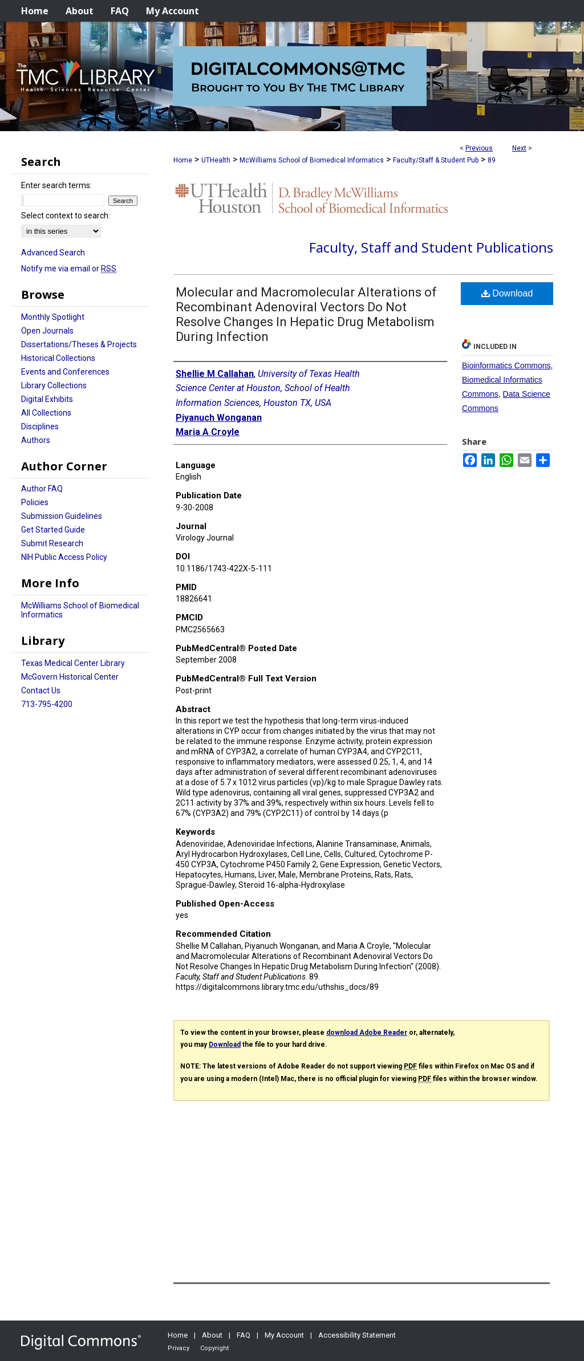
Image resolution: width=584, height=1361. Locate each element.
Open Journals (47, 330)
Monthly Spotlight (52, 317)
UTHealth (215, 160)
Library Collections (54, 385)
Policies (34, 502)
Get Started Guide (53, 529)
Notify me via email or (68, 268)
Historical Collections (58, 358)
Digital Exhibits (47, 399)
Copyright (214, 1348)
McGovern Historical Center (70, 676)
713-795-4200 (46, 704)
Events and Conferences (65, 371)
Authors (35, 440)
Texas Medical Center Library (73, 663)
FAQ (243, 1335)
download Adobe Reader (366, 1033)
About (212, 1335)
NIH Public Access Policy (64, 557)
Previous (479, 148)
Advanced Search (53, 252)
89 (492, 160)
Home (182, 160)
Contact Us (40, 690)
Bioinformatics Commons (506, 365)
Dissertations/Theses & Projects (79, 344)
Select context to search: (65, 215)
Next (519, 148)
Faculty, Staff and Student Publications (431, 247)
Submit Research (52, 543)
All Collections (46, 412)
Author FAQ (42, 488)
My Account (284, 1335)
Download (507, 293)
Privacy (178, 1348)
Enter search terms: (56, 185)
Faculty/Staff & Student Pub (435, 160)
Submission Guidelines (61, 516)
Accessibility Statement (357, 1335)
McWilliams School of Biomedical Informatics (312, 160)
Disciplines (40, 426)
